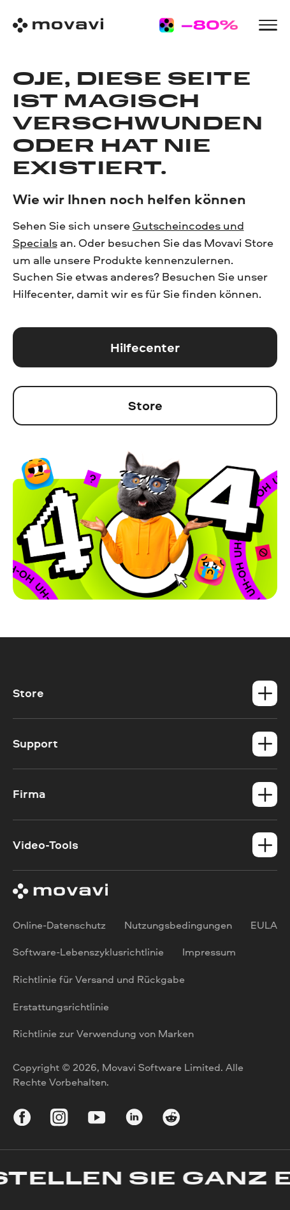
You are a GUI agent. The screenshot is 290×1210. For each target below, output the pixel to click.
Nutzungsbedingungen (178, 925)
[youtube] (96, 1119)
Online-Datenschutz (59, 925)
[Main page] (58, 25)
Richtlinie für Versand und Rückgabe (99, 979)
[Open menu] (268, 24)
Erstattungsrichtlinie (61, 1007)
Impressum (209, 952)
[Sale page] (198, 25)
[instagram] (59, 1119)
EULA (263, 925)
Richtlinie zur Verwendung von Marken (103, 1034)
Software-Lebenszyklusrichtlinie (88, 952)
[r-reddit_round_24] (171, 1119)
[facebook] (22, 1119)
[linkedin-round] (134, 1119)
